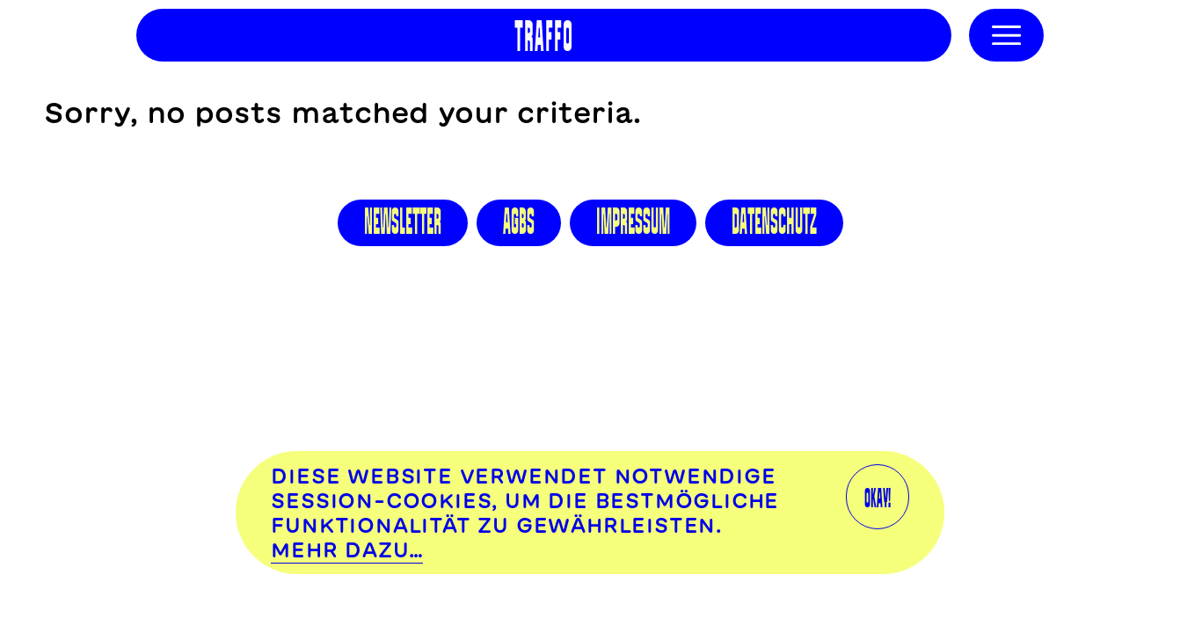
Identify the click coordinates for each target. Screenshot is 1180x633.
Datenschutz (774, 222)
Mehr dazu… (347, 550)
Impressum (633, 222)
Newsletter (402, 222)
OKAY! (877, 496)
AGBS (519, 222)
